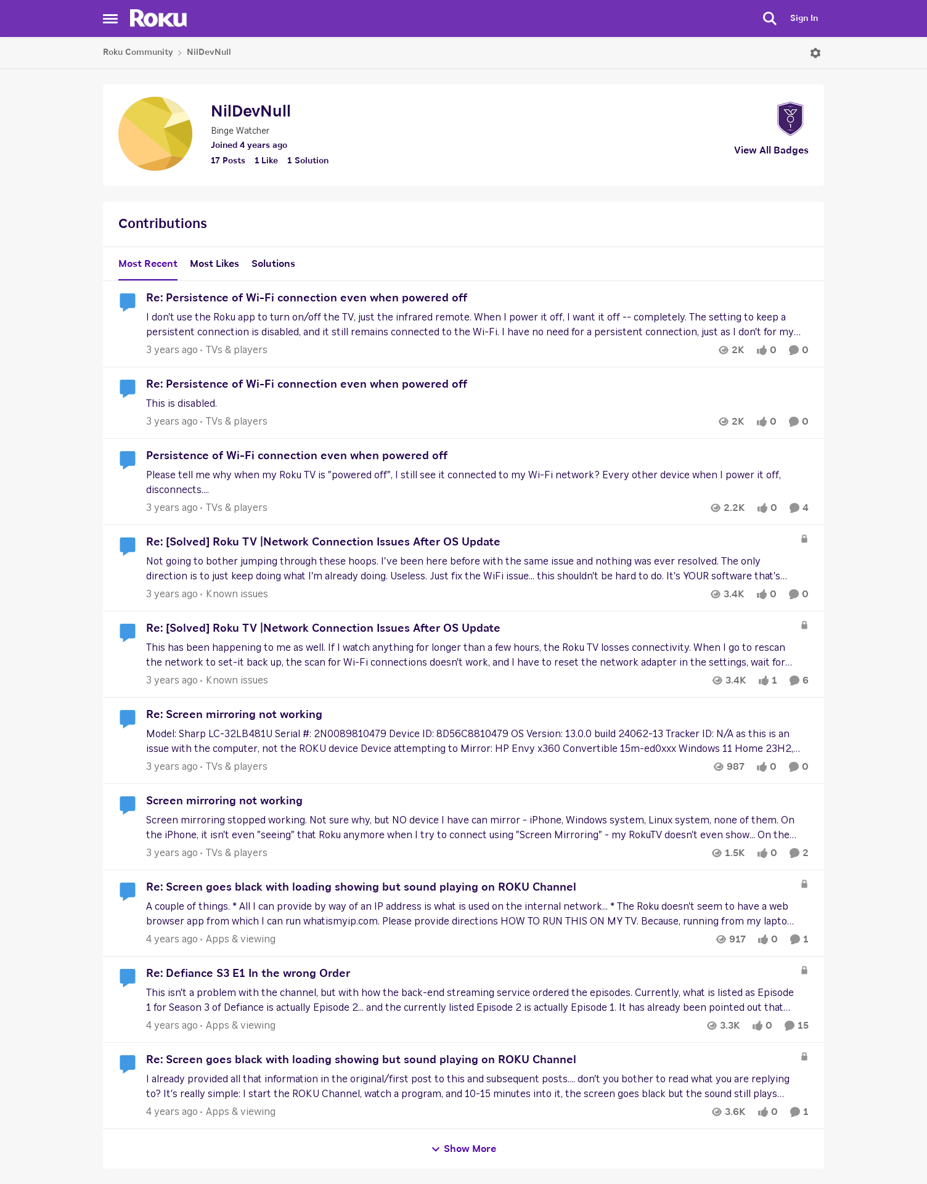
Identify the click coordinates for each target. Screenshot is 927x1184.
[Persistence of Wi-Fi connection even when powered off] (477, 482)
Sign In (804, 18)
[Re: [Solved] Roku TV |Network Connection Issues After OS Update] (470, 569)
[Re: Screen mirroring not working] (477, 741)
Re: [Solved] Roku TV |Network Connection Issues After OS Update (323, 542)
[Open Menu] (815, 53)
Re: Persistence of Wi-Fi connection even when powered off (306, 298)
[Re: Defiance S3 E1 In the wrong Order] (470, 1000)
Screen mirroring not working (224, 801)
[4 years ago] (172, 939)
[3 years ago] (172, 350)
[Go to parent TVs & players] (233, 350)
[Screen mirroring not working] (477, 828)
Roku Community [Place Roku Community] (138, 52)
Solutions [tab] (273, 264)
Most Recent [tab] (148, 264)
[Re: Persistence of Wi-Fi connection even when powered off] (477, 325)
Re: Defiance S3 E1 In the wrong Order (248, 973)
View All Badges (771, 150)
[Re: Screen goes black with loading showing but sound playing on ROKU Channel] (470, 914)
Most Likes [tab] (214, 264)
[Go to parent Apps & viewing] (238, 939)
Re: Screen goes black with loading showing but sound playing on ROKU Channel (361, 887)
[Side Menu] (110, 18)
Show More (463, 1149)
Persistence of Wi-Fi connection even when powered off (296, 456)
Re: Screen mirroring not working (234, 715)
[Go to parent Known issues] (234, 594)
